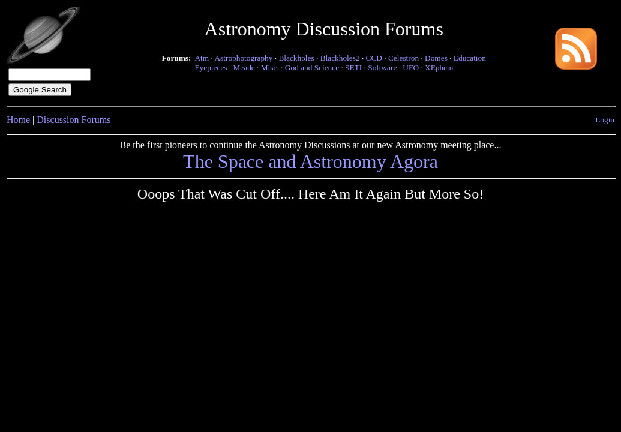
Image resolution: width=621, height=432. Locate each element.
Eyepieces (210, 67)
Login (604, 119)
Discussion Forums (73, 120)
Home (18, 120)
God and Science (312, 67)
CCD (374, 57)
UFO (411, 67)
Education (470, 57)
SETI (353, 67)
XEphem (439, 67)
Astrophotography (243, 57)
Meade (244, 67)
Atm (201, 57)
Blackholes (296, 57)
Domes (436, 57)
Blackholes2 (340, 57)
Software (382, 67)
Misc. (270, 67)
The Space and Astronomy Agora (310, 161)
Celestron (403, 57)
